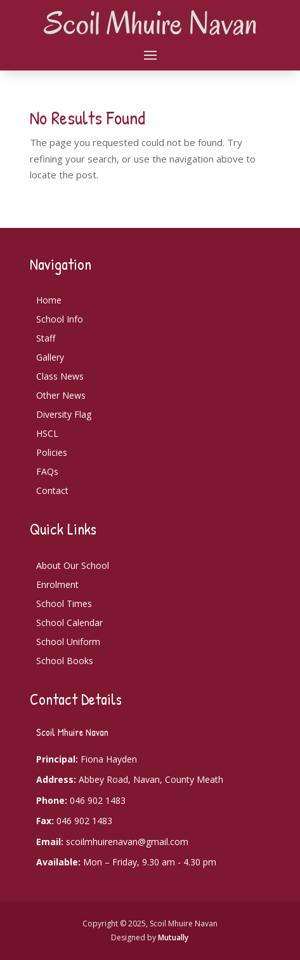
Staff (45, 338)
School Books (64, 661)
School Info (59, 319)
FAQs (47, 471)
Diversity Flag (63, 414)
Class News (60, 376)
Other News (61, 395)
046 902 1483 (98, 800)
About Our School (72, 565)
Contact (52, 490)
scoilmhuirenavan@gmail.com (127, 842)
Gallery (50, 357)
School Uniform (68, 642)
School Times (64, 603)
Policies (51, 452)
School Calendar (69, 623)
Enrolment (57, 584)
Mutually (173, 937)
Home (49, 300)
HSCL (47, 433)
